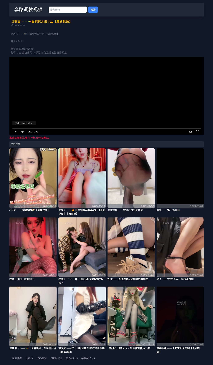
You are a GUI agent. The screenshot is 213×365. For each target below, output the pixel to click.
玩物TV (30, 358)
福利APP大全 (88, 358)
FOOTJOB (42, 358)
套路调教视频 (28, 9)
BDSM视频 (56, 358)
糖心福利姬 (72, 358)
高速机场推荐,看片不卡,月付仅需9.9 (29, 137)
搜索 (93, 9)
